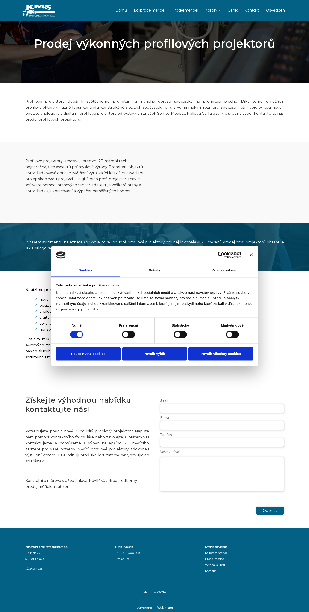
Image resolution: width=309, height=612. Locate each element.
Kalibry (211, 10)
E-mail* (165, 418)
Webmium (165, 607)
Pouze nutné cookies (88, 354)
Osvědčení (276, 10)
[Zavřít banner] (251, 255)
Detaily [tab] (154, 270)
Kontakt (252, 10)
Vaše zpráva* (170, 452)
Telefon (166, 435)
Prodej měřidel (185, 10)
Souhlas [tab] (85, 270)
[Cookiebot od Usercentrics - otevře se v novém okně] (221, 255)
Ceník (233, 10)
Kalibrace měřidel (149, 10)
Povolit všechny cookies (221, 354)
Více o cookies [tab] (224, 270)
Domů (121, 10)
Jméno (165, 401)
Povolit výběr (154, 354)
